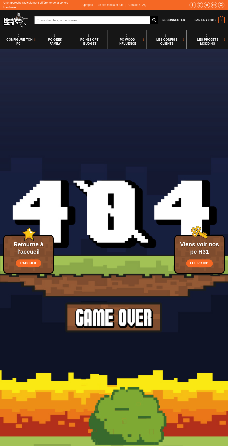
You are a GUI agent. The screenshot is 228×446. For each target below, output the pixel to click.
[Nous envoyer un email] (214, 5)
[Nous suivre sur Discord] (221, 5)
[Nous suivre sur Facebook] (192, 5)
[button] (173, 20)
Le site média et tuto (110, 4)
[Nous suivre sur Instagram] (200, 5)
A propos (87, 4)
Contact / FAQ (137, 4)
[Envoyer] (154, 20)
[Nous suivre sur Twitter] (207, 5)
